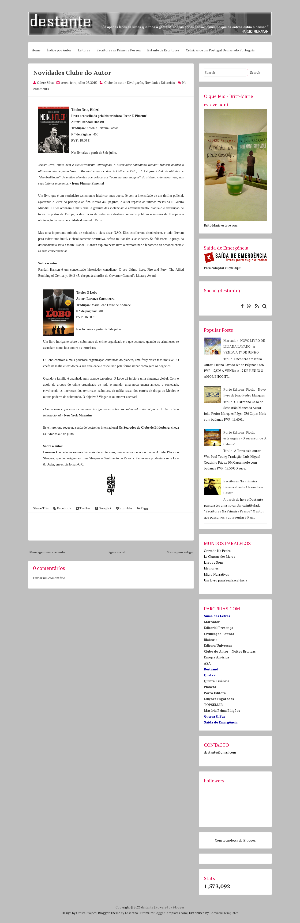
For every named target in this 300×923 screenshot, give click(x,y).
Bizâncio (211, 639)
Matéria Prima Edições (222, 710)
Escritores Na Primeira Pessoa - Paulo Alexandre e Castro (243, 487)
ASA (207, 663)
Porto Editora (215, 693)
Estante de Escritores (163, 50)
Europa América (216, 657)
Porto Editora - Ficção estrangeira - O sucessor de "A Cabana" (244, 438)
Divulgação (135, 82)
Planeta (210, 687)
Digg (142, 508)
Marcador (212, 621)
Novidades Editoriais (160, 82)
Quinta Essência (216, 681)
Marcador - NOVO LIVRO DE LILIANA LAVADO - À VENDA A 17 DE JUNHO (244, 346)
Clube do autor (115, 82)
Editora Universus (218, 645)
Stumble (124, 508)
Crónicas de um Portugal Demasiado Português (220, 50)
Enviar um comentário (49, 578)
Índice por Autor (59, 50)
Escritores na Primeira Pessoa (119, 50)
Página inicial (115, 552)
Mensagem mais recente (47, 552)
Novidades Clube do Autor (72, 73)
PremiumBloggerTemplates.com (163, 913)
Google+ (103, 508)
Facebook (62, 508)
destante (147, 907)
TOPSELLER (213, 704)
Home (36, 50)
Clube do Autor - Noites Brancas (230, 651)
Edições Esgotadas (219, 698)
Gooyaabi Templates (224, 913)
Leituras (84, 50)
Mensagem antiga (180, 552)
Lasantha (131, 913)
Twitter (83, 508)
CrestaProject (86, 913)
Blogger (249, 840)
